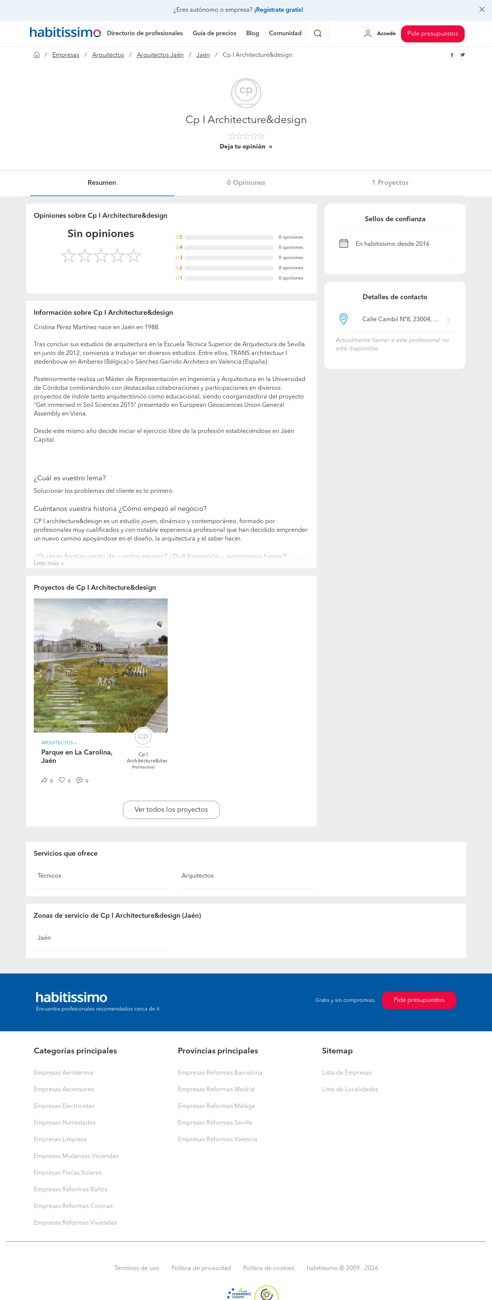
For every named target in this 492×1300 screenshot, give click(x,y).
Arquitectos (108, 55)
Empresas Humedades (65, 1123)
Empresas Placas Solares (68, 1173)
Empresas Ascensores (64, 1090)
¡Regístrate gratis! (278, 10)
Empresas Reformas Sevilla (215, 1123)
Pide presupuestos (432, 34)
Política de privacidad (201, 1269)
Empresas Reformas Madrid (216, 1090)
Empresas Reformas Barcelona (220, 1073)
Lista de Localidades (350, 1090)
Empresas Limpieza (60, 1140)
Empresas (65, 55)
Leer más (46, 564)
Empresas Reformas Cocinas (73, 1206)
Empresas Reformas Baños (70, 1190)
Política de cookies (268, 1269)
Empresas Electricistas (64, 1106)
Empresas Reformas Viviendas (75, 1223)
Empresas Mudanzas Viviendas (76, 1156)
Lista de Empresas (347, 1073)
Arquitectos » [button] (59, 743)
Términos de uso (136, 1269)
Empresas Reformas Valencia (218, 1140)
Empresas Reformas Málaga (216, 1106)
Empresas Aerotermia (64, 1073)
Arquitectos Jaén (160, 55)
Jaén (203, 55)
